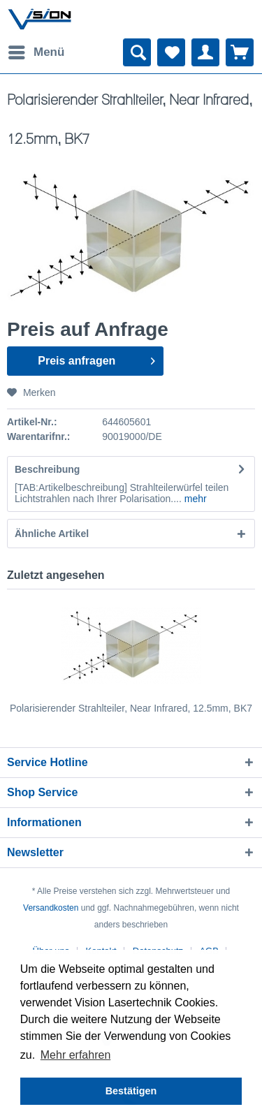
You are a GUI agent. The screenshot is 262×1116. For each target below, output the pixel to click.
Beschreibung (47, 469)
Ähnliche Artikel (52, 533)
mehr (194, 498)
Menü (36, 50)
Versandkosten (50, 908)
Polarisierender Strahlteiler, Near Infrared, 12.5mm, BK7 (131, 708)
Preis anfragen (96, 358)
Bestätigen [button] (131, 1090)
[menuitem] (35, 52)
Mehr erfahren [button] (76, 1055)
